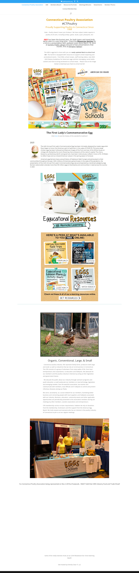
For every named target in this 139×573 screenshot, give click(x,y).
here (56, 136)
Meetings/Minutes (85, 5)
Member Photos (110, 5)
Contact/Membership (70, 9)
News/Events (98, 5)
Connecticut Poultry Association (32, 5)
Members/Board (56, 5)
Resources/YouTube (70, 5)
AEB (47, 5)
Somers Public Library (57, 45)
